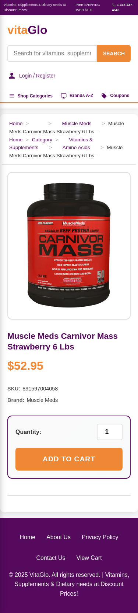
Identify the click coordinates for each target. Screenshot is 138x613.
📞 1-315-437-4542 (122, 7)
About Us (58, 537)
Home (15, 123)
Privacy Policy (100, 537)
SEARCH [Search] (114, 53)
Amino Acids (76, 147)
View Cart (89, 558)
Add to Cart (69, 459)
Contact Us (50, 558)
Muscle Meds (76, 123)
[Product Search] (52, 53)
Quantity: (28, 432)
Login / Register (31, 75)
